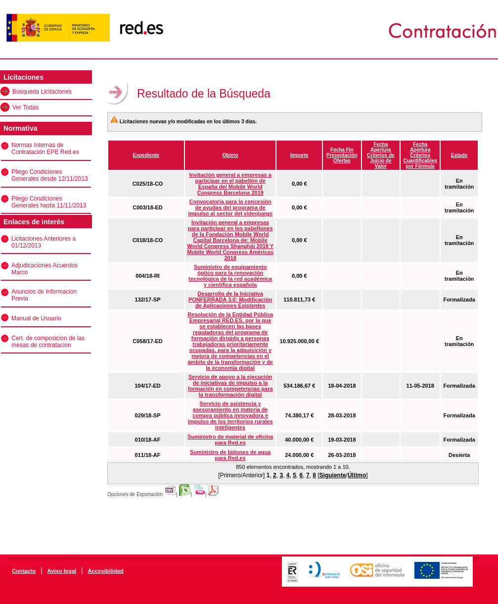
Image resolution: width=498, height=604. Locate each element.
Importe (299, 155)
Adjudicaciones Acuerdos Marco (44, 269)
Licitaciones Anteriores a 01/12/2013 (43, 242)
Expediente (146, 155)
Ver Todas (25, 107)
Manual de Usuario (36, 318)
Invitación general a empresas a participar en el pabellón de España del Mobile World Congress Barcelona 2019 (230, 184)
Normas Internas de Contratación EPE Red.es (45, 148)
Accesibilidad (105, 571)
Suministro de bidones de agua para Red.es (230, 455)
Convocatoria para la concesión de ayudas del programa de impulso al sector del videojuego (230, 207)
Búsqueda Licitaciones (42, 91)
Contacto (24, 571)
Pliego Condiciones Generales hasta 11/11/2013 (48, 202)
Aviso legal (62, 571)
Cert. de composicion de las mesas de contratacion (48, 342)
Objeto (230, 155)
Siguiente (332, 475)
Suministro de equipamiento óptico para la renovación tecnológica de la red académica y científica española (230, 276)
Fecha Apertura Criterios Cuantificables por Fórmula (420, 155)
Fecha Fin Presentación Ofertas (342, 155)
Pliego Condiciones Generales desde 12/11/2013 (49, 175)
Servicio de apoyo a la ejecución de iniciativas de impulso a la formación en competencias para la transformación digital (230, 386)
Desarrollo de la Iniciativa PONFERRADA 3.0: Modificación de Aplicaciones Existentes (230, 299)
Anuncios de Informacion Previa (44, 295)
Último (357, 475)
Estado (459, 155)
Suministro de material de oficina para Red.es (230, 440)
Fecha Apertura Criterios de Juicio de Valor (381, 155)
